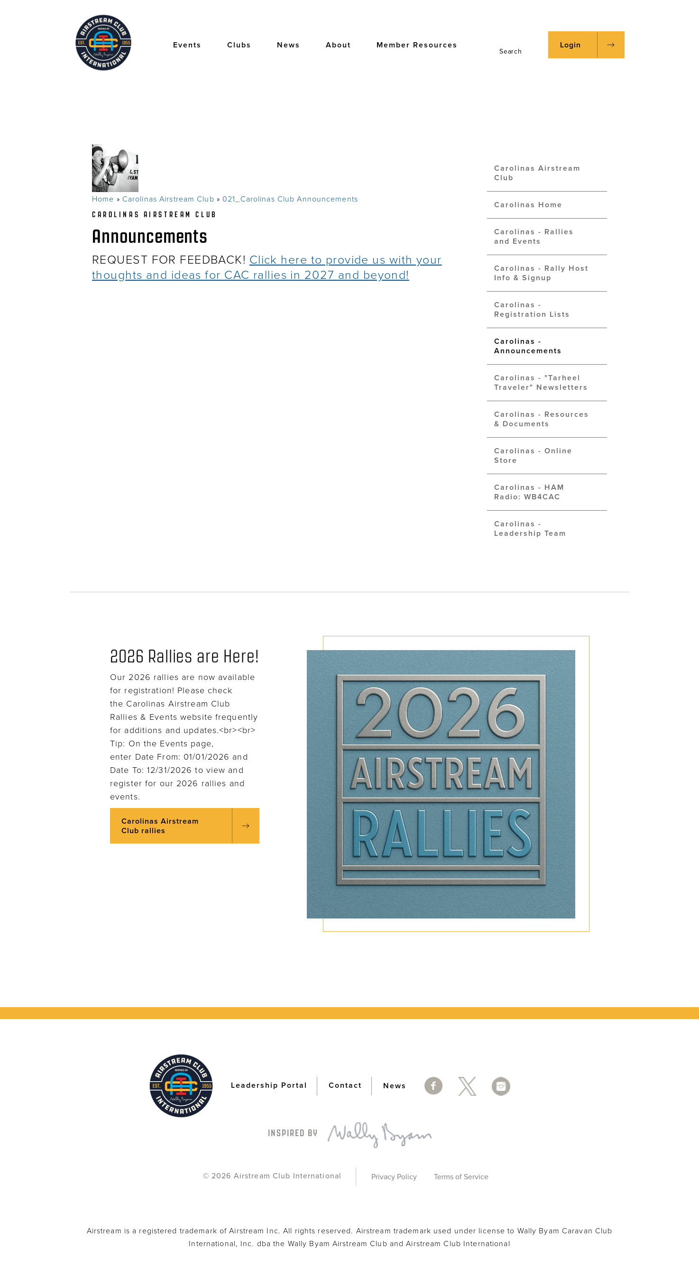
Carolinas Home (528, 205)
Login (570, 45)
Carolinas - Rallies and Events (534, 236)
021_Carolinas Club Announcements (290, 199)
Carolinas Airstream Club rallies (160, 826)
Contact (345, 1085)
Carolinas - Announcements (528, 346)
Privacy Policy (394, 1177)
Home (103, 199)
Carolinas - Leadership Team (530, 528)
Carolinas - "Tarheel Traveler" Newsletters (541, 382)
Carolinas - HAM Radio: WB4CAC (529, 492)
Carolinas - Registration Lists (532, 309)
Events (192, 44)
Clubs (243, 44)
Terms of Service (461, 1177)
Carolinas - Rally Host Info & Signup (541, 273)
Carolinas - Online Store (533, 455)
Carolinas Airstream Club (168, 199)
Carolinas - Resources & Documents (541, 419)
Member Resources (422, 44)
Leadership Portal (269, 1085)
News (293, 44)
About (343, 44)
